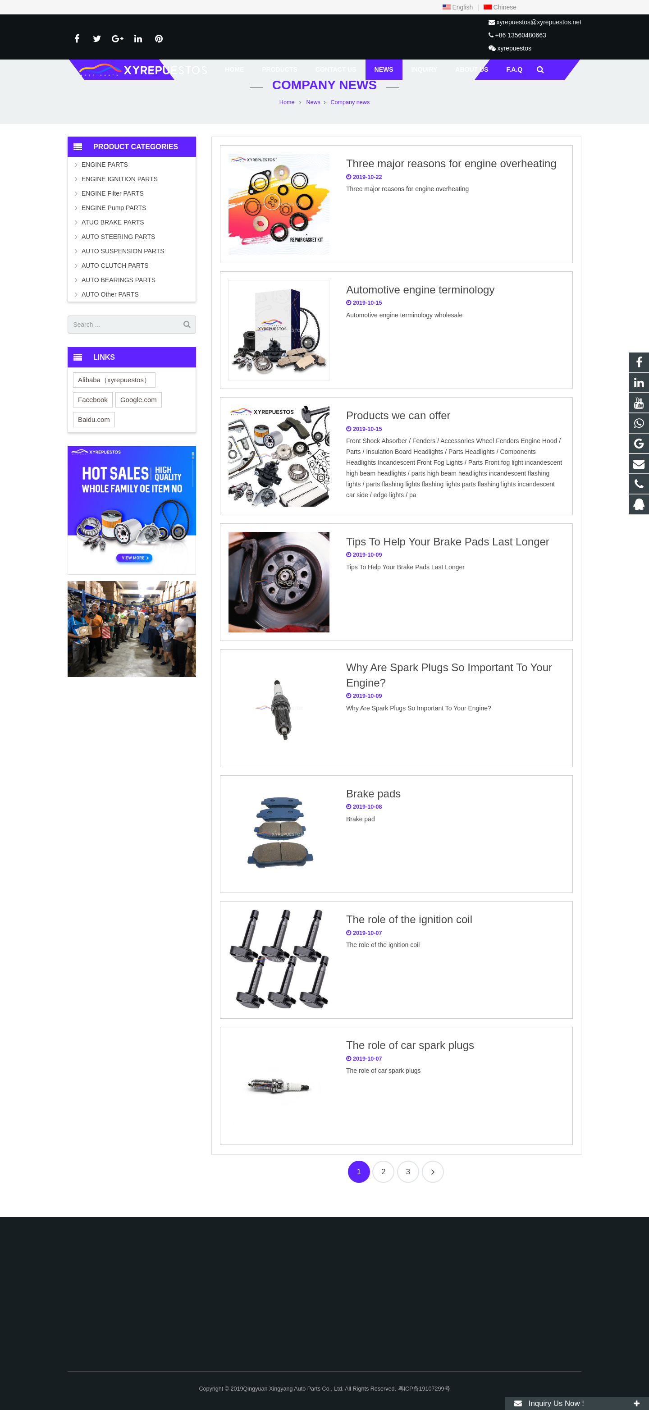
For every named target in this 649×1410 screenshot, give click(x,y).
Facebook (93, 417)
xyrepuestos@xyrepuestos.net (538, 22)
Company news (324, 103)
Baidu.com (94, 436)
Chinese (500, 7)
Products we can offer (398, 433)
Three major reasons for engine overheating (451, 181)
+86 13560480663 (520, 35)
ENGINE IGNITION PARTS (120, 196)
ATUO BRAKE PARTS (113, 239)
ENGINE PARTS (105, 182)
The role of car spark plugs (410, 1063)
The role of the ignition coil (409, 937)
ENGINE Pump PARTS (114, 225)
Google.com (138, 417)
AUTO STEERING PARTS (118, 254)
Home (287, 119)
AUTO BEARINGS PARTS (118, 297)
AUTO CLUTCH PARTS (115, 283)
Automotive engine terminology (420, 307)
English (458, 7)
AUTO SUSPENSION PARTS (123, 268)
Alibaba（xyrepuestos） (114, 397)
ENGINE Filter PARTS (113, 211)
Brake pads (373, 811)
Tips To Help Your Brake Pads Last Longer (447, 559)
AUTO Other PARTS (110, 312)
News (313, 119)
